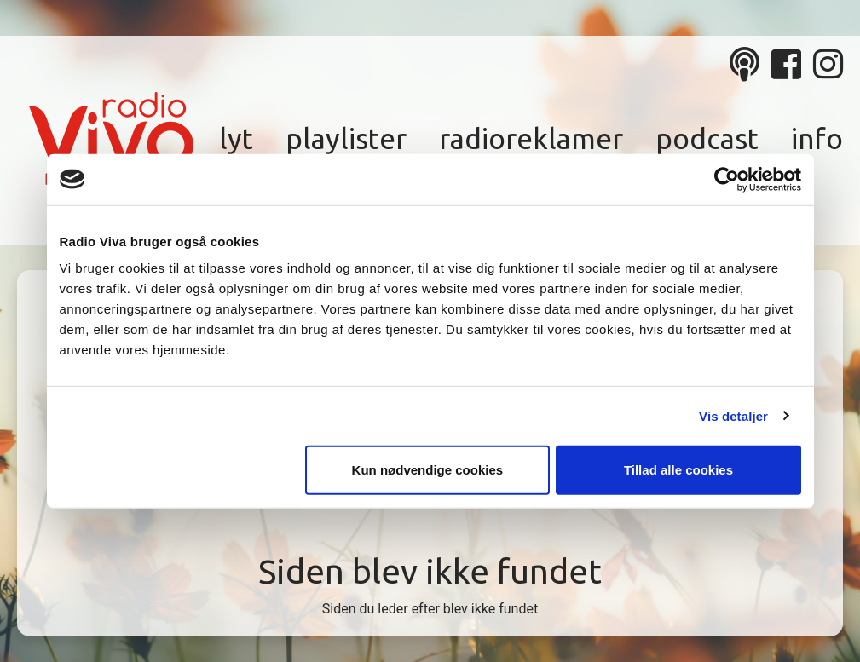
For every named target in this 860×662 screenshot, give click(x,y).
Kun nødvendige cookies (428, 470)
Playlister (346, 138)
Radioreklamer (531, 138)
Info (817, 138)
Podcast (707, 138)
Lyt (236, 138)
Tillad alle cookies (678, 470)
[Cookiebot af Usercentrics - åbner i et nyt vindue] (726, 179)
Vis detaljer (733, 415)
